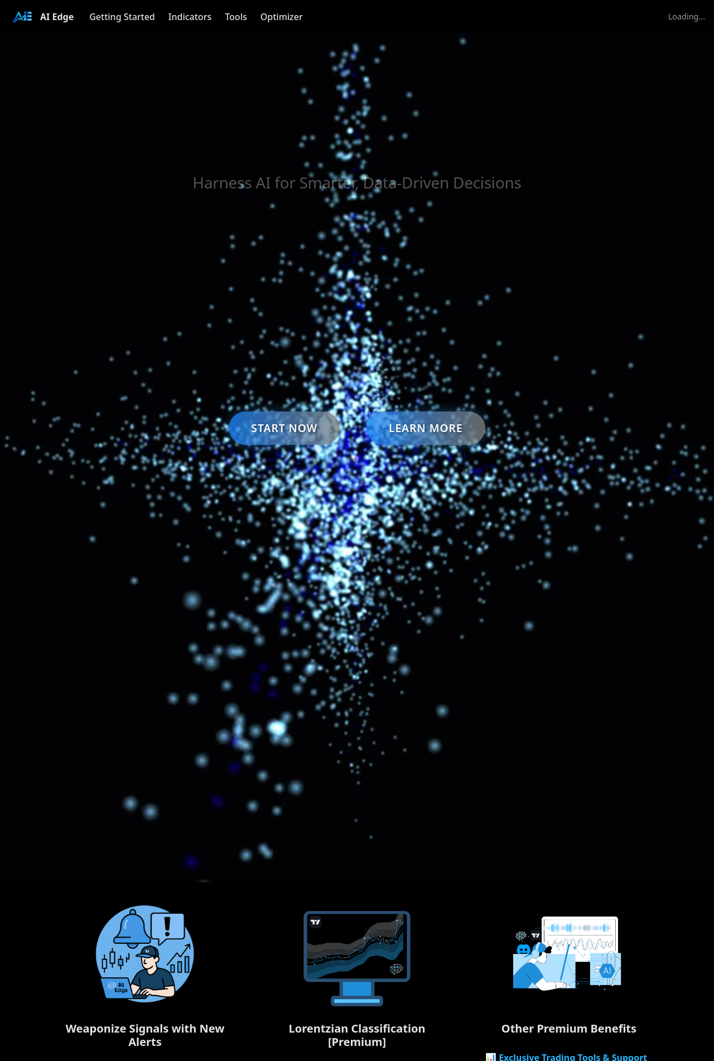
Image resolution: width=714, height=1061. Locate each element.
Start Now (284, 427)
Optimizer (281, 17)
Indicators (189, 17)
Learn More (426, 427)
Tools (236, 17)
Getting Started (122, 17)
